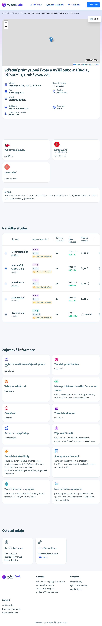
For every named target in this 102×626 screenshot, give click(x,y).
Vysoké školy (74, 4)
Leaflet (76, 64)
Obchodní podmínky (11, 609)
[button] (51, 39)
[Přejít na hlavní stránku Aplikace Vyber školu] (12, 5)
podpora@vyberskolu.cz (47, 591)
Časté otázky (7, 605)
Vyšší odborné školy (55, 4)
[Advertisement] (51, 127)
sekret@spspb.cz (17, 99)
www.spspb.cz (16, 92)
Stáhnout (43, 556)
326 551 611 (62, 92)
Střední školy (36, 4)
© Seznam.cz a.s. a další (90, 64)
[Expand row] (6, 253)
